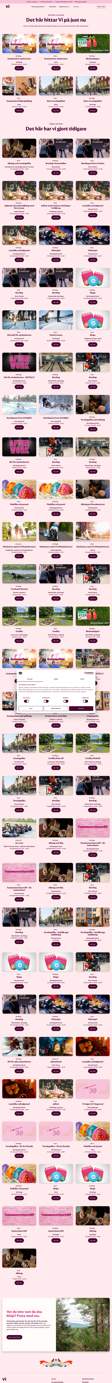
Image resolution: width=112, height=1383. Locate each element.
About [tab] (82, 679)
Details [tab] (56, 679)
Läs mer (19, 68)
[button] (39, 6)
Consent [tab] (29, 679)
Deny (30, 708)
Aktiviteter (52, 7)
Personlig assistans (88, 1379)
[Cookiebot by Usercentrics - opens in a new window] (85, 673)
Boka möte (101, 7)
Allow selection (56, 708)
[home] (12, 7)
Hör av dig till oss (14, 1337)
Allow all (81, 708)
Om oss (54, 1379)
